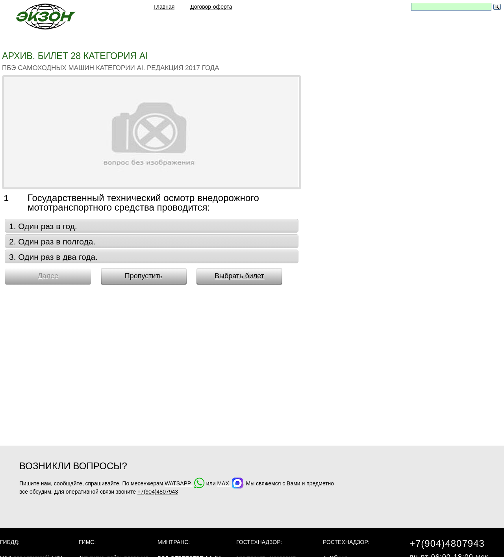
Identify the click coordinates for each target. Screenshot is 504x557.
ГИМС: (87, 542)
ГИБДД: (10, 542)
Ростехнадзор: (346, 542)
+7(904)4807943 (157, 492)
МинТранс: (174, 542)
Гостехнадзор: (259, 542)
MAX (230, 483)
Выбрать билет (239, 276)
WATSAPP (185, 483)
